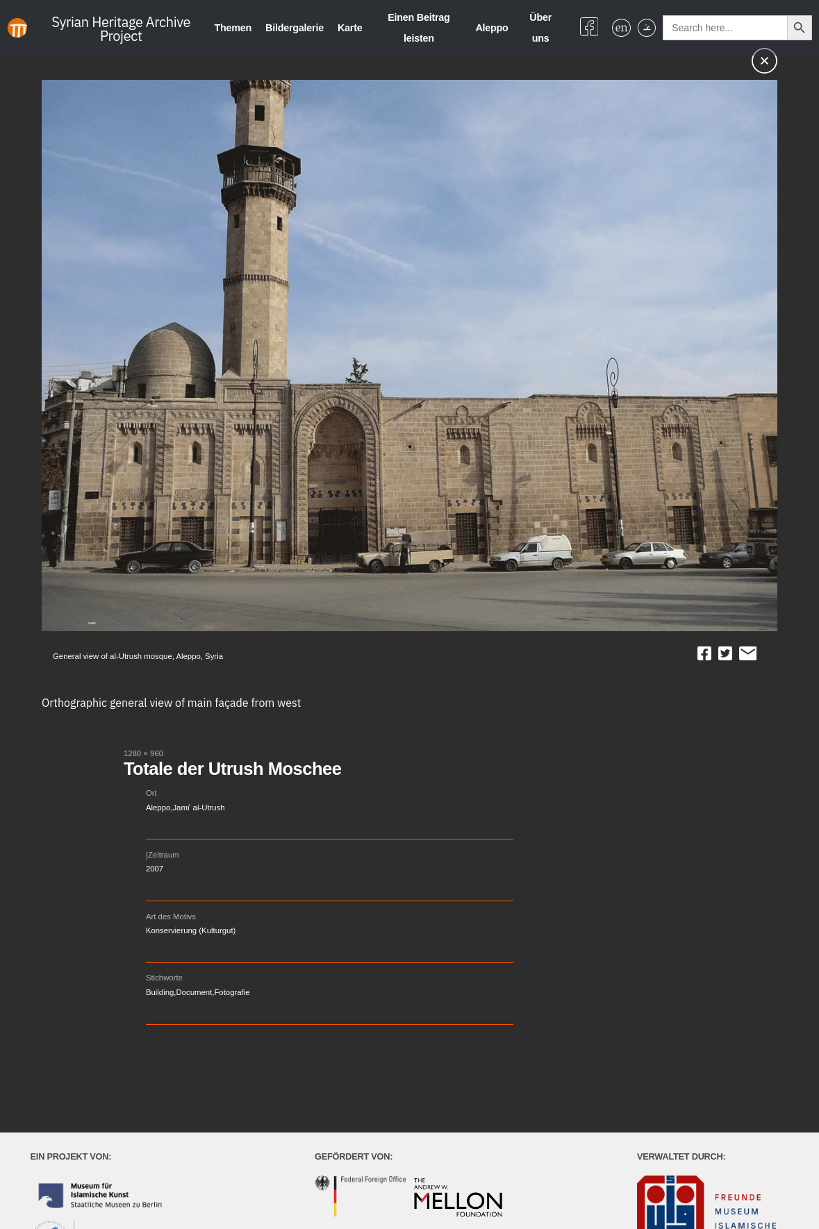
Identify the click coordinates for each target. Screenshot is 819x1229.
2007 (154, 868)
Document (194, 992)
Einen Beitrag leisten (418, 28)
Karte (350, 27)
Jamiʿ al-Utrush (198, 807)
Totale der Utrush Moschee (233, 768)
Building (160, 992)
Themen (232, 27)
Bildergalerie (294, 27)
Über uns (540, 28)
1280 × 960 (143, 753)
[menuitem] (621, 28)
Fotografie (231, 992)
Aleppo (491, 27)
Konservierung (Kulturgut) (190, 930)
